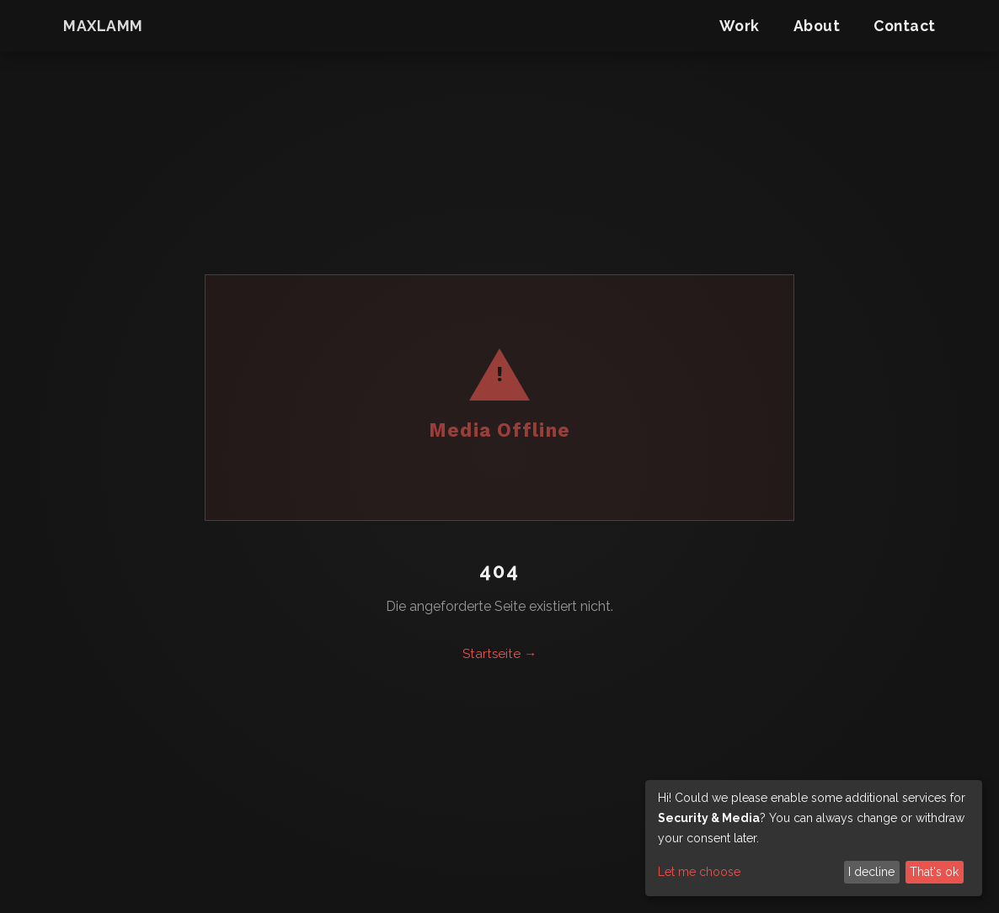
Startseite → (499, 653)
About (817, 26)
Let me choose (699, 871)
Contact (904, 26)
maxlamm (103, 26)
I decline (871, 871)
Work (739, 26)
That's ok (934, 871)
